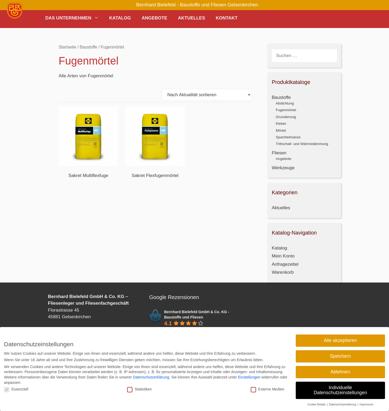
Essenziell (16, 389)
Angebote (154, 18)
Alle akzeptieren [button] (340, 340)
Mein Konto (283, 256)
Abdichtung (285, 103)
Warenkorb (283, 272)
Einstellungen (249, 377)
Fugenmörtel (286, 110)
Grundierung (286, 117)
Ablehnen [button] (340, 371)
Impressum (366, 404)
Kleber (281, 124)
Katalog (120, 18)
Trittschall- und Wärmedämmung (302, 144)
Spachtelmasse (288, 137)
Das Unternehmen (74, 18)
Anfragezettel (285, 264)
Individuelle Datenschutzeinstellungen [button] (340, 390)
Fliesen (279, 152)
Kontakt (227, 18)
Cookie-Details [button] (316, 404)
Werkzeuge (283, 167)
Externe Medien (267, 389)
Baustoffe (88, 47)
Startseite (67, 47)
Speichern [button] (340, 355)
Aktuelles (191, 18)
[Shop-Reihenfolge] (207, 95)
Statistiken (139, 389)
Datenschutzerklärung (151, 377)
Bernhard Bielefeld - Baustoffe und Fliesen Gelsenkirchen (197, 4)
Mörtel (281, 130)
